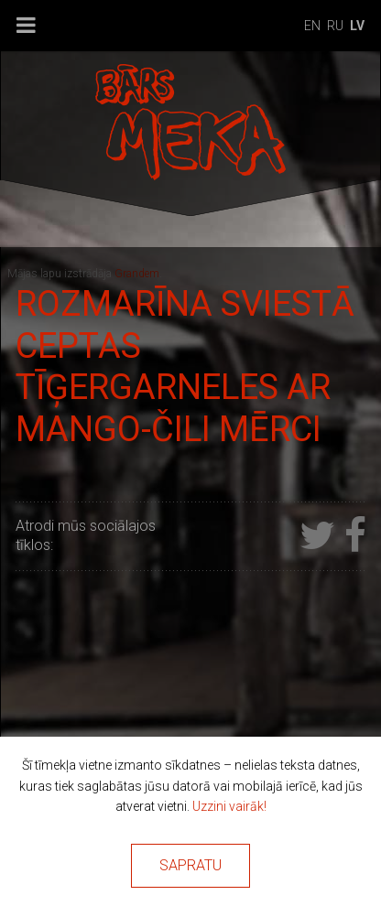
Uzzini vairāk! (229, 806)
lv (357, 25)
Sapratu (190, 865)
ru (335, 25)
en (312, 25)
